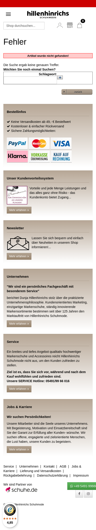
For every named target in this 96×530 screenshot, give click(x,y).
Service (8, 466)
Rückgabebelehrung (17, 475)
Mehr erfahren (19, 210)
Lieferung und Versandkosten (40, 471)
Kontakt (49, 466)
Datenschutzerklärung (52, 475)
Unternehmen (28, 466)
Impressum (81, 475)
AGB (63, 466)
